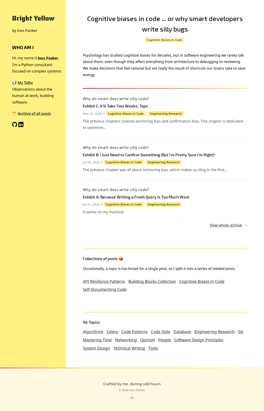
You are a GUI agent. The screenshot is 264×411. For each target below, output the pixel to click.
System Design (96, 348)
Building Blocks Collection (152, 281)
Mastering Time (97, 340)
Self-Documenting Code (105, 289)
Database (182, 331)
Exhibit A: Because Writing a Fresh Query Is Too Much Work (136, 197)
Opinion (147, 340)
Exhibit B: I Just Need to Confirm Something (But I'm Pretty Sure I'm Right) (148, 154)
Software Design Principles (199, 340)
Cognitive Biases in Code (201, 281)
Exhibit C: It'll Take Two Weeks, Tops (115, 106)
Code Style (160, 331)
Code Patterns (134, 331)
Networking (126, 340)
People (164, 340)
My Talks (25, 82)
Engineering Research (214, 331)
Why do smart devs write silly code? (116, 98)
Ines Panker (48, 58)
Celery (112, 331)
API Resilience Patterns (104, 281)
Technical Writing (129, 348)
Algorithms (93, 331)
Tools (153, 348)
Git (240, 331)
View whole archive (226, 225)
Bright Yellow (33, 18)
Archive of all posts (34, 113)
